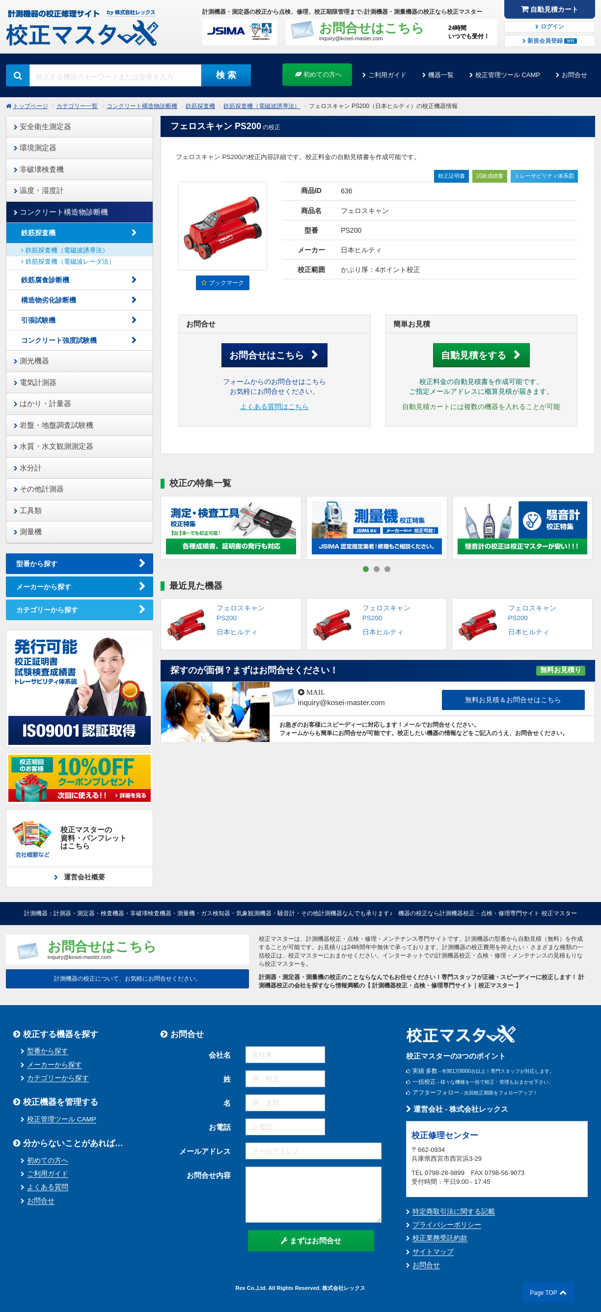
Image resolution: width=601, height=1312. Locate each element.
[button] (365, 569)
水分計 (28, 468)
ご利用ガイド (387, 75)
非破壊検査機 (39, 169)
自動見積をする (473, 355)
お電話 (220, 1127)
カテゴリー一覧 (77, 106)
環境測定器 (35, 147)
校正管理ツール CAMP (507, 75)
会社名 (220, 1055)
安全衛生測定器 (42, 126)
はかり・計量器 (42, 403)
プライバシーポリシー (446, 1225)
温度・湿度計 (39, 190)
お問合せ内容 (209, 1175)
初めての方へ (318, 74)
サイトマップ (433, 1252)
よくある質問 (47, 1187)
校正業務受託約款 (439, 1238)
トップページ (30, 106)
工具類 (28, 510)
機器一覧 (441, 75)
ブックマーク (222, 282)
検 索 (226, 75)
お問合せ (574, 75)
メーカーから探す (43, 587)
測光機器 (31, 360)
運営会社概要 (83, 877)
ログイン (549, 26)
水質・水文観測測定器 (53, 446)
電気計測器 (35, 382)
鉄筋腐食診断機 (45, 280)
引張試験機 (38, 320)
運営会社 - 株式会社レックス (457, 1109)
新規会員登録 (549, 40)
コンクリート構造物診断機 (142, 106)
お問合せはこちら (266, 355)
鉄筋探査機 (200, 106)
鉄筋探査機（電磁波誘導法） (261, 106)
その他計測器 (39, 489)
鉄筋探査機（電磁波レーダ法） (68, 261)
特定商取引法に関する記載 (453, 1211)
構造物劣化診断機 (48, 300)
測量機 (28, 531)
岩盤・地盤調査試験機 (53, 425)
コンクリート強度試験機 (59, 340)
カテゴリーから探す (47, 610)
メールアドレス (205, 1151)
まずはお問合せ (311, 1240)
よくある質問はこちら (274, 406)
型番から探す (36, 564)
